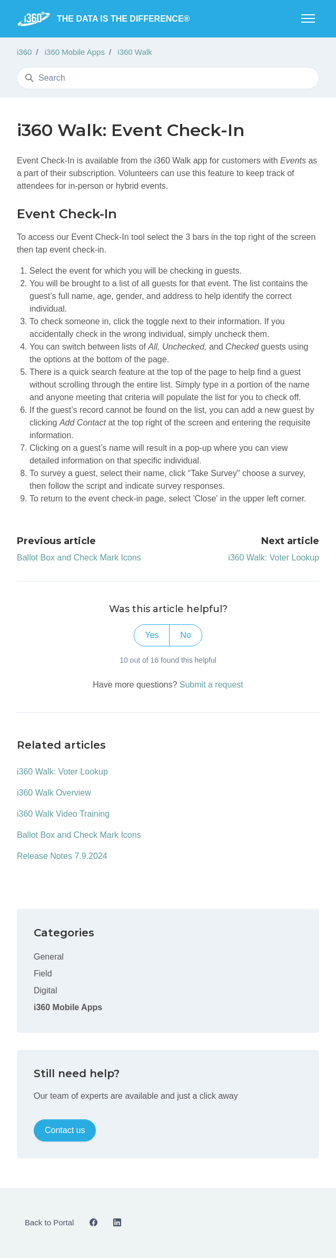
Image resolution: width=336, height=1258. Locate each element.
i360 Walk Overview (54, 792)
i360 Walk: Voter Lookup (273, 557)
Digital (45, 990)
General (49, 956)
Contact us (65, 1130)
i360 (24, 51)
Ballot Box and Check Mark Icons (79, 557)
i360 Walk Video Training (63, 813)
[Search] (168, 78)
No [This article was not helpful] (185, 635)
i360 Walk (134, 51)
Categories (64, 932)
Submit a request (211, 684)
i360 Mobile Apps (75, 51)
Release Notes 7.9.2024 (62, 855)
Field (43, 973)
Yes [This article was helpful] (152, 635)
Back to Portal (49, 1222)
